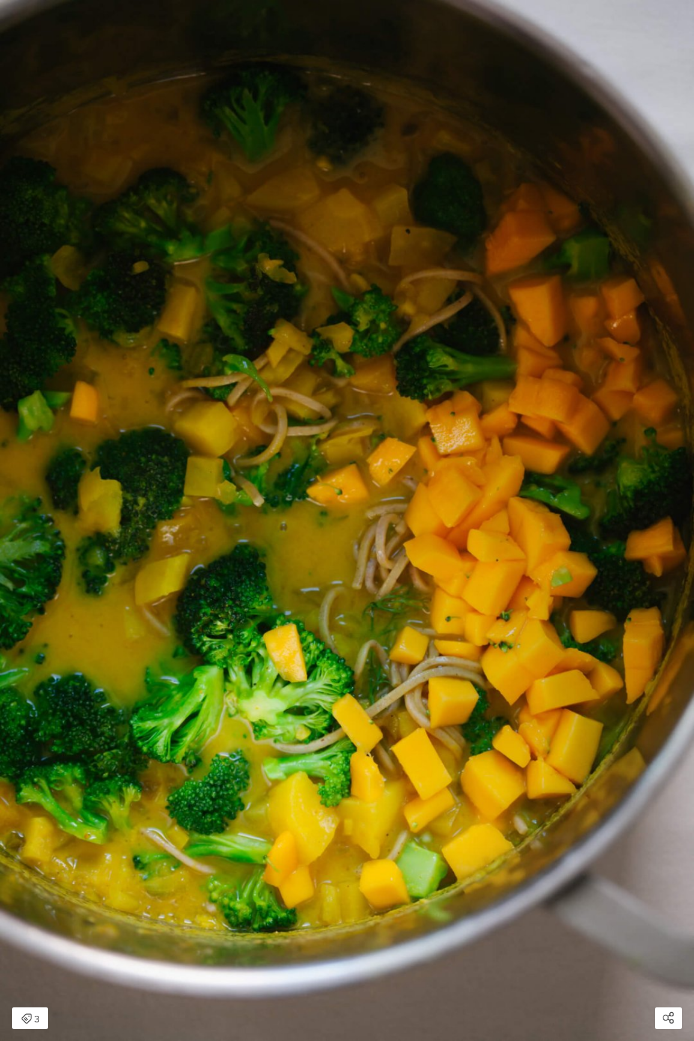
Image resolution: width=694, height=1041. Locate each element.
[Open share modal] (668, 1018)
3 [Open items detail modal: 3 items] (30, 1019)
